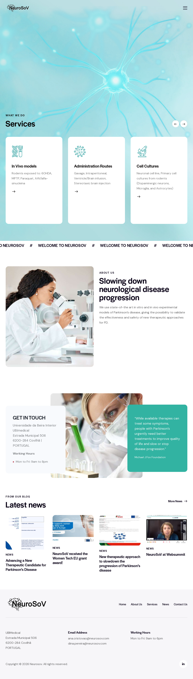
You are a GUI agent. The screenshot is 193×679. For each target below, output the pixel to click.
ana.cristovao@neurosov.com (88, 638)
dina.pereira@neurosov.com (87, 643)
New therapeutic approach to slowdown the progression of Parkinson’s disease (119, 574)
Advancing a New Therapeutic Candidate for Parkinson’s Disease (26, 570)
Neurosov (36, 664)
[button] (185, 8)
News (9, 560)
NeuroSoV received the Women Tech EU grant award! (70, 565)
